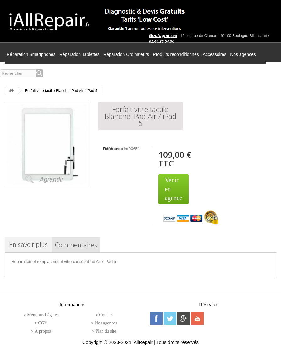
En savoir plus (28, 244)
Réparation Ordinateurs (126, 54)
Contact (106, 314)
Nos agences (243, 54)
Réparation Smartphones (31, 54)
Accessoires (214, 54)
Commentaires (76, 245)
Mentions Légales (42, 314)
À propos (43, 331)
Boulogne (163, 35)
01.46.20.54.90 (161, 41)
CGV (42, 323)
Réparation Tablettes (79, 54)
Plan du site (106, 331)
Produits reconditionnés (176, 54)
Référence (113, 148)
